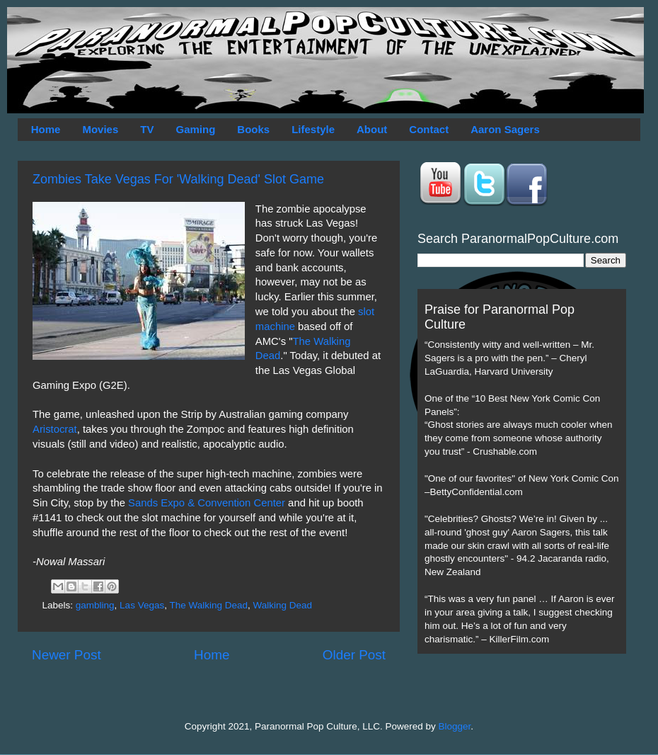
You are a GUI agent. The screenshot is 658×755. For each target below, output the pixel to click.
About (372, 129)
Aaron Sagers (505, 129)
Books (253, 129)
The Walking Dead (208, 605)
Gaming (195, 129)
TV (147, 129)
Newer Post (66, 654)
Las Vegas (142, 605)
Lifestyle (313, 129)
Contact (429, 129)
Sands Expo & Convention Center (206, 503)
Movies (100, 129)
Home (46, 129)
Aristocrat (55, 429)
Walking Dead (283, 605)
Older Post (354, 654)
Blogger (455, 726)
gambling (95, 605)
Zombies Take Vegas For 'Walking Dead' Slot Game (178, 179)
